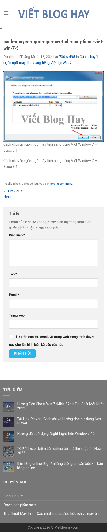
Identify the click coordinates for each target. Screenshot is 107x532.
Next (9, 197)
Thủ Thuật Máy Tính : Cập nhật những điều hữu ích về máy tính (51, 513)
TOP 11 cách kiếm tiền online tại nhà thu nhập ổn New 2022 (59, 450)
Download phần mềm (20, 505)
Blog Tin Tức (13, 496)
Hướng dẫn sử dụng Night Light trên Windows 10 (56, 433)
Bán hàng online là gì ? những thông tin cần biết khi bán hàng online (60, 465)
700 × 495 (67, 57)
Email (14, 295)
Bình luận (17, 235)
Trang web (17, 316)
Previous (12, 191)
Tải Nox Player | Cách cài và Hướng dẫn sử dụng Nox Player (59, 421)
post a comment (61, 183)
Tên (13, 274)
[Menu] (6, 12)
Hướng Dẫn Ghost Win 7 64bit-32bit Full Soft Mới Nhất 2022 (60, 406)
